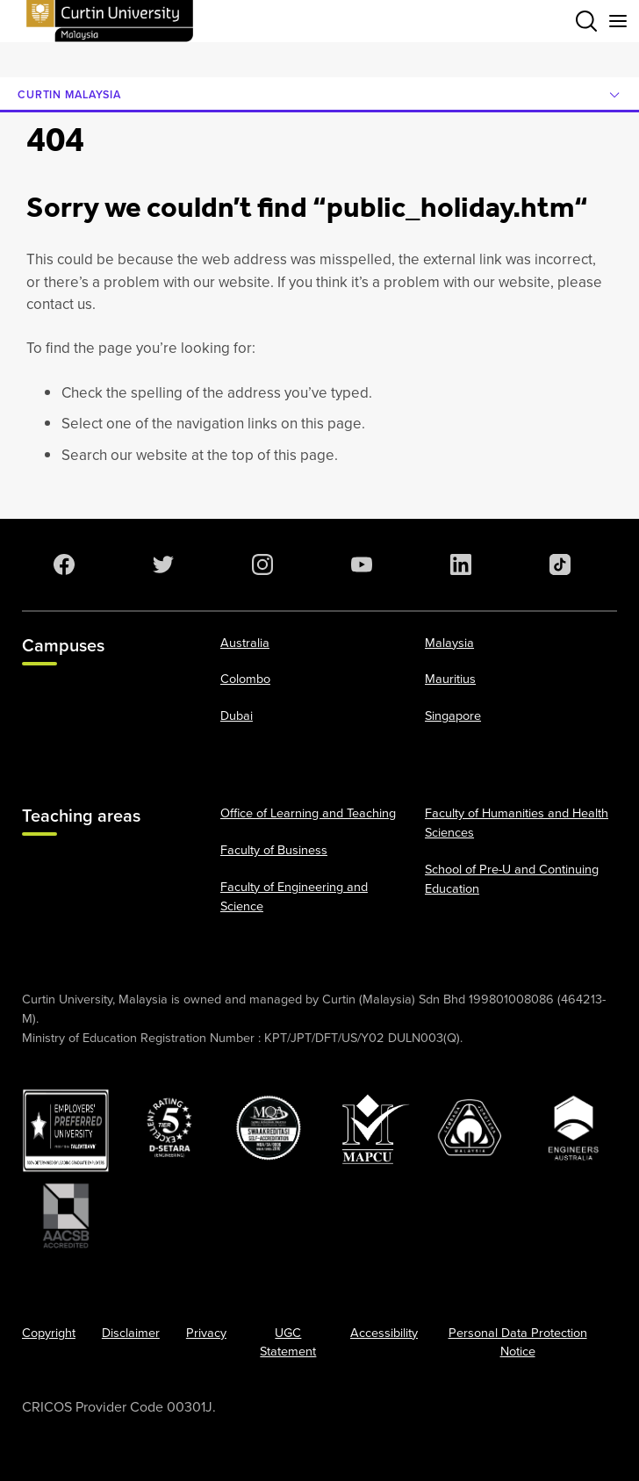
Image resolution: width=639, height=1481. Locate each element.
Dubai (236, 715)
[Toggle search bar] (586, 21)
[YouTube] (358, 564)
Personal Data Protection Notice (518, 1342)
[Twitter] (160, 564)
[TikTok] (556, 564)
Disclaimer (131, 1332)
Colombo (245, 678)
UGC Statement (288, 1342)
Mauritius (450, 678)
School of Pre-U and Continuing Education (512, 878)
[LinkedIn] (457, 564)
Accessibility (384, 1332)
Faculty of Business (273, 849)
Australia (244, 642)
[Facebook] (61, 564)
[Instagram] (259, 564)
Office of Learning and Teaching (308, 813)
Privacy (206, 1332)
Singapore (453, 715)
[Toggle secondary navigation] (618, 21)
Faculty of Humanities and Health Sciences (516, 822)
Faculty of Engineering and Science (294, 896)
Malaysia (449, 642)
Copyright (48, 1332)
